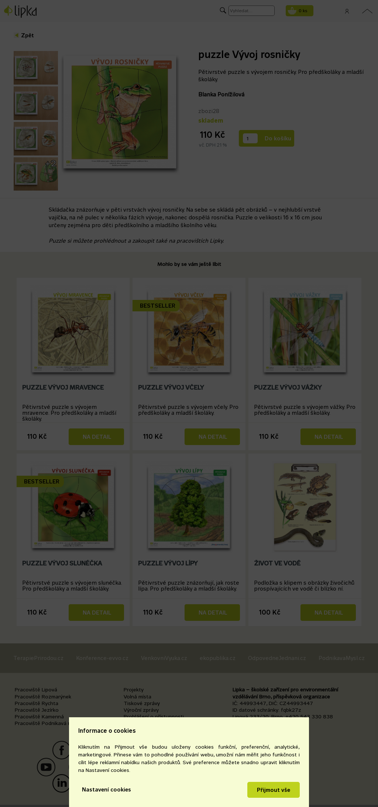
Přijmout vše (273, 790)
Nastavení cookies (106, 789)
